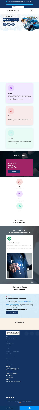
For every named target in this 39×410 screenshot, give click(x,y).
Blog (7, 341)
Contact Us (8, 360)
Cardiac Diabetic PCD (10, 343)
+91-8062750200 (9, 377)
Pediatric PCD (8, 353)
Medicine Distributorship (10, 356)
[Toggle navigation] (31, 10)
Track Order (8, 358)
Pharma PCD (8, 345)
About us (7, 336)
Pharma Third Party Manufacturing (12, 351)
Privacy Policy (8, 348)
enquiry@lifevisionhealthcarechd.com (13, 381)
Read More (14, 171)
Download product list (12, 312)
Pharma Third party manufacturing (24, 302)
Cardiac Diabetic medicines (23, 301)
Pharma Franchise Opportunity (12, 338)
